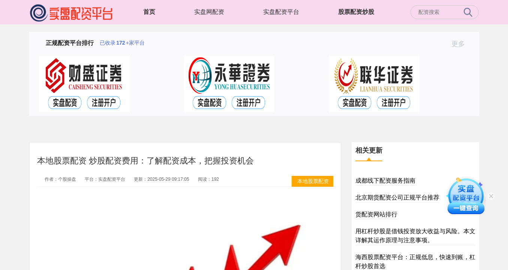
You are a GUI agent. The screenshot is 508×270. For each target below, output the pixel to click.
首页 (149, 12)
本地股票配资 (313, 181)
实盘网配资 (209, 12)
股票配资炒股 (356, 12)
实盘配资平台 (281, 12)
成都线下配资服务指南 (385, 180)
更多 (461, 44)
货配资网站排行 (376, 214)
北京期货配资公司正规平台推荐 (397, 197)
